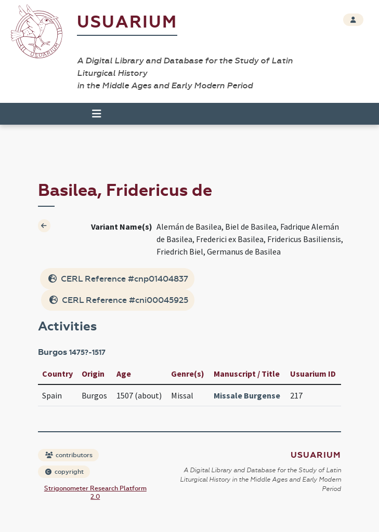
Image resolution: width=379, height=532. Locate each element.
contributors (69, 455)
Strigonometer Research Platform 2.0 (95, 492)
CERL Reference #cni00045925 (118, 300)
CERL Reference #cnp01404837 (118, 279)
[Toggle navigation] (96, 114)
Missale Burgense (247, 395)
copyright (64, 471)
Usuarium (127, 22)
